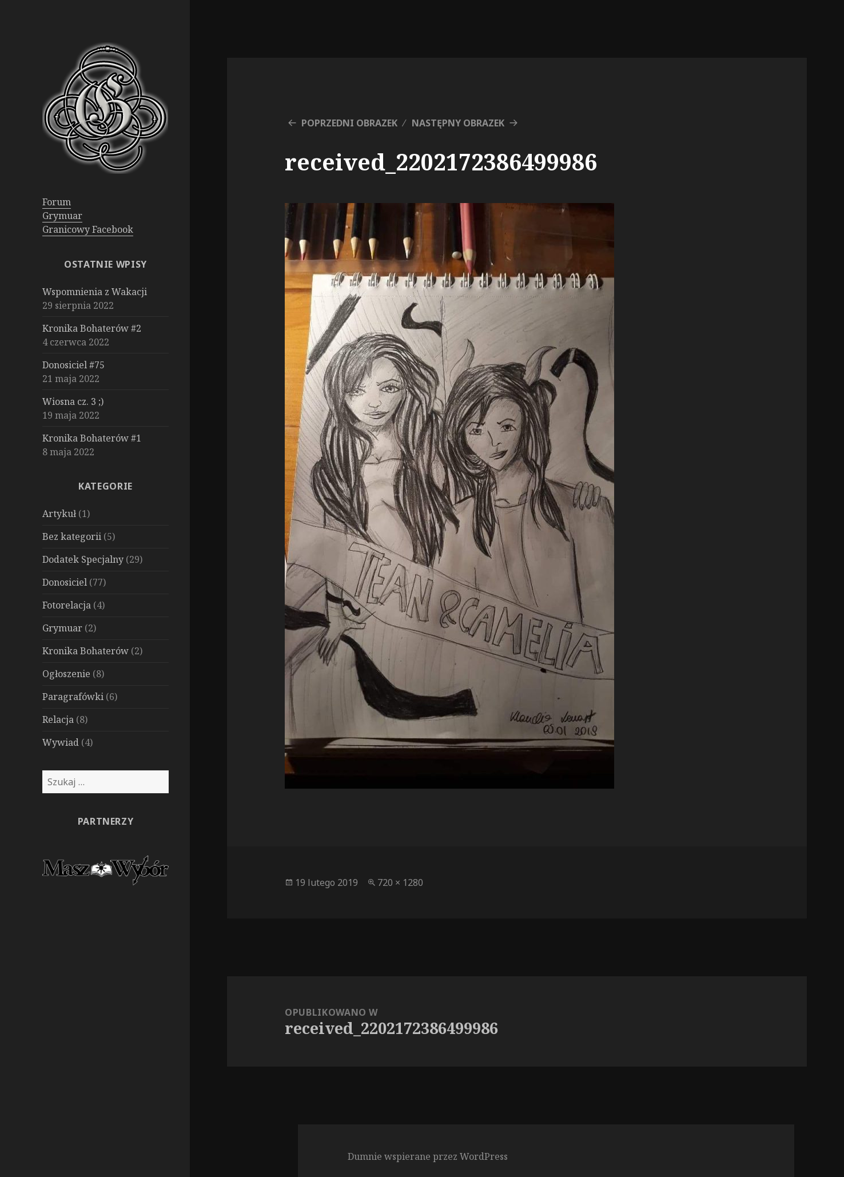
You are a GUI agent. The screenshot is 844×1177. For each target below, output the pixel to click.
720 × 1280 (400, 882)
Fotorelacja (66, 605)
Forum (56, 202)
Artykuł (59, 513)
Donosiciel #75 (73, 365)
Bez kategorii (71, 536)
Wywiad (60, 742)
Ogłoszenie (66, 673)
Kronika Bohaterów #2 (91, 328)
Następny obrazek (458, 123)
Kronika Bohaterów (85, 651)
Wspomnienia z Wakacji (94, 291)
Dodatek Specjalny (83, 559)
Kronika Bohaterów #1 (91, 438)
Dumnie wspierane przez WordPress (428, 1156)
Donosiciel (64, 582)
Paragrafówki (72, 696)
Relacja (58, 719)
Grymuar (62, 215)
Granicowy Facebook (87, 229)
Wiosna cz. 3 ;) (72, 401)
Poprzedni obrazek (349, 123)
